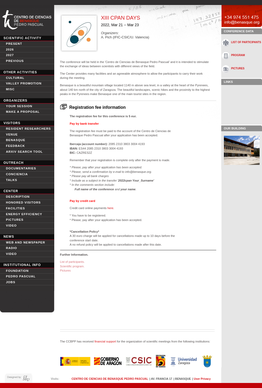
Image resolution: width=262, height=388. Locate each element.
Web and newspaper (25, 242)
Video (11, 253)
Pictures (14, 219)
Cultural (15, 77)
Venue (12, 134)
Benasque (15, 140)
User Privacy (202, 378)
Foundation (17, 270)
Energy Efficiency (24, 214)
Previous (15, 60)
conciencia (17, 174)
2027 (10, 55)
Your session (19, 106)
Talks (11, 180)
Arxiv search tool (24, 151)
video (11, 225)
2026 (10, 49)
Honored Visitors (23, 202)
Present (14, 43)
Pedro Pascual (20, 276)
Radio (11, 248)
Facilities (15, 208)
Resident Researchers (28, 128)
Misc (10, 89)
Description (18, 196)
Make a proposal (22, 111)
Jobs (10, 282)
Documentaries (21, 168)
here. (110, 208)
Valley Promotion (24, 83)
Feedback (15, 145)
